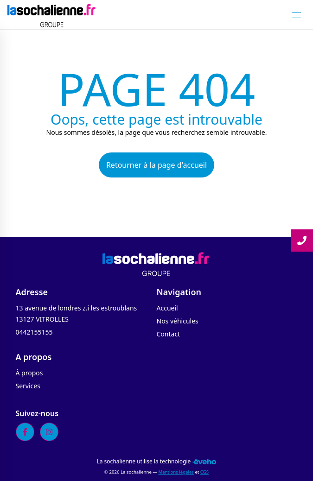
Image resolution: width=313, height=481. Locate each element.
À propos (29, 372)
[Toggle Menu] (296, 15)
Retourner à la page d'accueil (156, 165)
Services (28, 385)
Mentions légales (175, 472)
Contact (168, 333)
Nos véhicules (177, 320)
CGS (204, 472)
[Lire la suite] (302, 240)
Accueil (167, 308)
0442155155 (34, 332)
